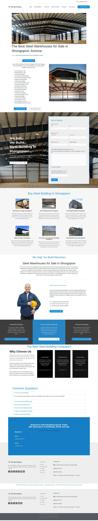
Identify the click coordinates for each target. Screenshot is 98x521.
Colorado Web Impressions (53, 517)
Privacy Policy (42, 517)
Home (13, 55)
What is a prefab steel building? (23, 415)
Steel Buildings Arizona (50, 485)
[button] (82, 1)
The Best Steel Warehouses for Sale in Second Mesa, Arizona (29, 485)
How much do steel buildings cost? (24, 402)
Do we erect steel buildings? (22, 393)
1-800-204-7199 (19, 446)
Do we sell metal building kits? (22, 405)
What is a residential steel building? (24, 411)
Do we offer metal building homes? (23, 408)
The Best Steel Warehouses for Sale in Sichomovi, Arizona (69, 485)
